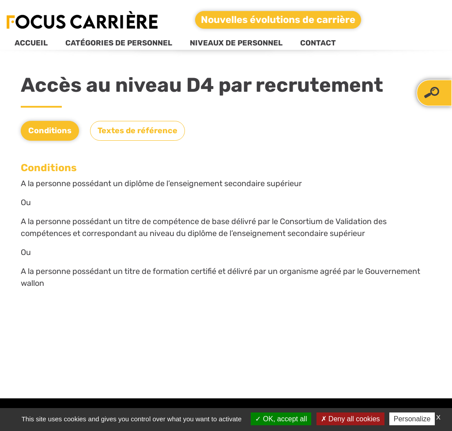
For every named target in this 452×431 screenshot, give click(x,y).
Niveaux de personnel (236, 42)
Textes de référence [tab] (137, 130)
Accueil (31, 42)
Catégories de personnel (118, 42)
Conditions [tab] (50, 130)
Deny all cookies (350, 419)
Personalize (412, 419)
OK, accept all (281, 419)
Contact (318, 42)
